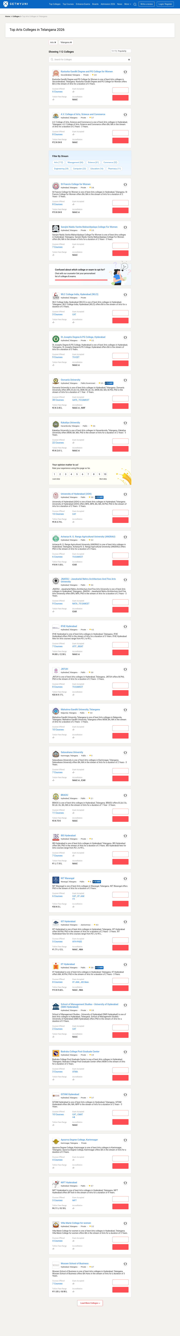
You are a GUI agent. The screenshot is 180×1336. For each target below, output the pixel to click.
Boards (95, 4)
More (127, 4)
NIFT (74, 1199)
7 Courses (57, 247)
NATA (74, 603)
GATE (74, 399)
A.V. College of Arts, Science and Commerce (83, 114)
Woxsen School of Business (75, 1262)
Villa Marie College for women (76, 1222)
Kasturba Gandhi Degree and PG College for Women (87, 71)
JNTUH (64, 668)
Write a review (146, 4)
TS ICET (75, 356)
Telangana (66, 42)
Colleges (16, 16)
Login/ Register (165, 4)
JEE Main (85, 981)
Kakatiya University (70, 421)
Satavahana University (72, 751)
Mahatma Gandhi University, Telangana (80, 708)
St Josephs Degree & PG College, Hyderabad (83, 336)
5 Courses (57, 940)
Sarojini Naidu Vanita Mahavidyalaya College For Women (89, 227)
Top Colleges (54, 4)
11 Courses (58, 812)
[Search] (134, 4)
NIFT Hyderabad (69, 1181)
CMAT (80, 1113)
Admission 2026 (108, 4)
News (119, 4)
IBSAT (80, 645)
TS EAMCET (84, 399)
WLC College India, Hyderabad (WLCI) (79, 293)
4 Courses (57, 1159)
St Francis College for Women (76, 184)
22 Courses (58, 442)
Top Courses (68, 4)
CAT (74, 314)
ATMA (75, 1071)
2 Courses (57, 1028)
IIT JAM (80, 895)
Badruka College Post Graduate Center (80, 1050)
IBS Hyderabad (68, 834)
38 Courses (58, 399)
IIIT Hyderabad (68, 920)
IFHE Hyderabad (69, 625)
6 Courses (57, 91)
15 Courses (58, 513)
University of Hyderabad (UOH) (76, 493)
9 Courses (57, 356)
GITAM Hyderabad (70, 1093)
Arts (53, 42)
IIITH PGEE (77, 941)
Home (7, 16)
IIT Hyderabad (68, 963)
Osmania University (70, 378)
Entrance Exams (83, 4)
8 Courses (57, 134)
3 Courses (57, 313)
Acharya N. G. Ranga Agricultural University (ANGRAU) (88, 535)
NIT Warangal (67, 877)
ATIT (74, 645)
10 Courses (58, 728)
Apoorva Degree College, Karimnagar (79, 1138)
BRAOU (64, 794)
